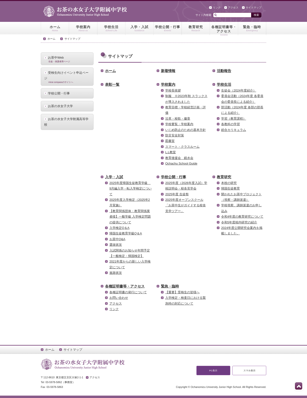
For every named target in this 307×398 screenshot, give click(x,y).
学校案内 (83, 28)
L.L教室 (170, 152)
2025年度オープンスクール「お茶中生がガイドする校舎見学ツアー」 (185, 205)
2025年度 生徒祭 (177, 194)
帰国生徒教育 (230, 188)
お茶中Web (67, 59)
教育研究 (195, 28)
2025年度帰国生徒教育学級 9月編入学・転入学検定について (130, 188)
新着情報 (168, 71)
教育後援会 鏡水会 (179, 158)
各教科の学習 (230, 124)
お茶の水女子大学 (60, 106)
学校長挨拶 (173, 90)
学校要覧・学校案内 (179, 124)
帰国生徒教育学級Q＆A (125, 233)
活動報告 (224, 71)
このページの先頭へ (298, 386)
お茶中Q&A (117, 239)
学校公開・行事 (167, 28)
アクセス (233, 7)
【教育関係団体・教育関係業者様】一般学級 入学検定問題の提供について (130, 216)
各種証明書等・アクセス (223, 30)
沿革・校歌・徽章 (177, 118)
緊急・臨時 (252, 28)
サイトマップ (253, 7)
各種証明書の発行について (128, 292)
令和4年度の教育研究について (242, 216)
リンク (217, 7)
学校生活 (111, 28)
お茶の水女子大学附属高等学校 (66, 121)
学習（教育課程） (233, 118)
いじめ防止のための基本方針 (185, 130)
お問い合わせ (118, 298)
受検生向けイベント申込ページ (67, 77)
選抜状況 (115, 244)
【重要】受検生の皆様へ (182, 292)
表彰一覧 (112, 84)
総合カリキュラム (233, 130)
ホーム (55, 28)
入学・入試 (139, 28)
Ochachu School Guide (181, 163)
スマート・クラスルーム (182, 146)
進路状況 (115, 273)
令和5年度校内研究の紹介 (239, 222)
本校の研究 (229, 183)
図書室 (170, 141)
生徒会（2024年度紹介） (238, 90)
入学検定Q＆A (119, 228)
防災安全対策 (174, 135)
